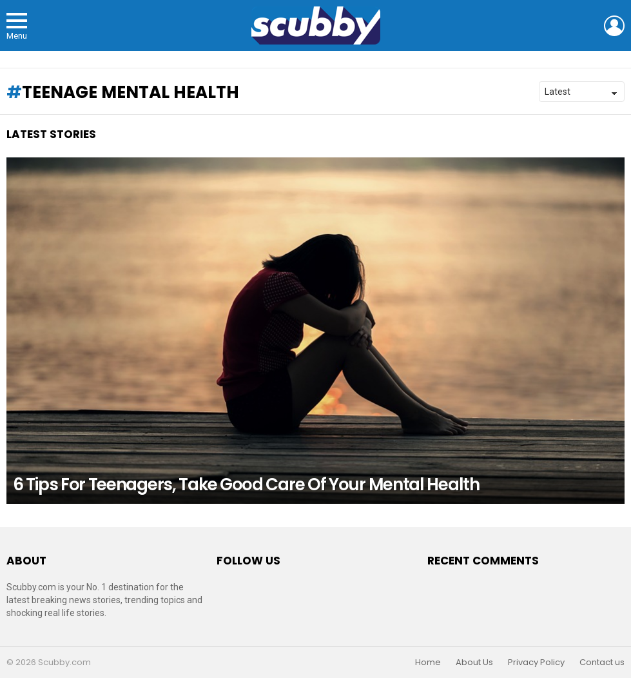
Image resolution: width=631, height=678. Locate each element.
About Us (474, 662)
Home (428, 662)
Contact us (602, 662)
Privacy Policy (536, 662)
